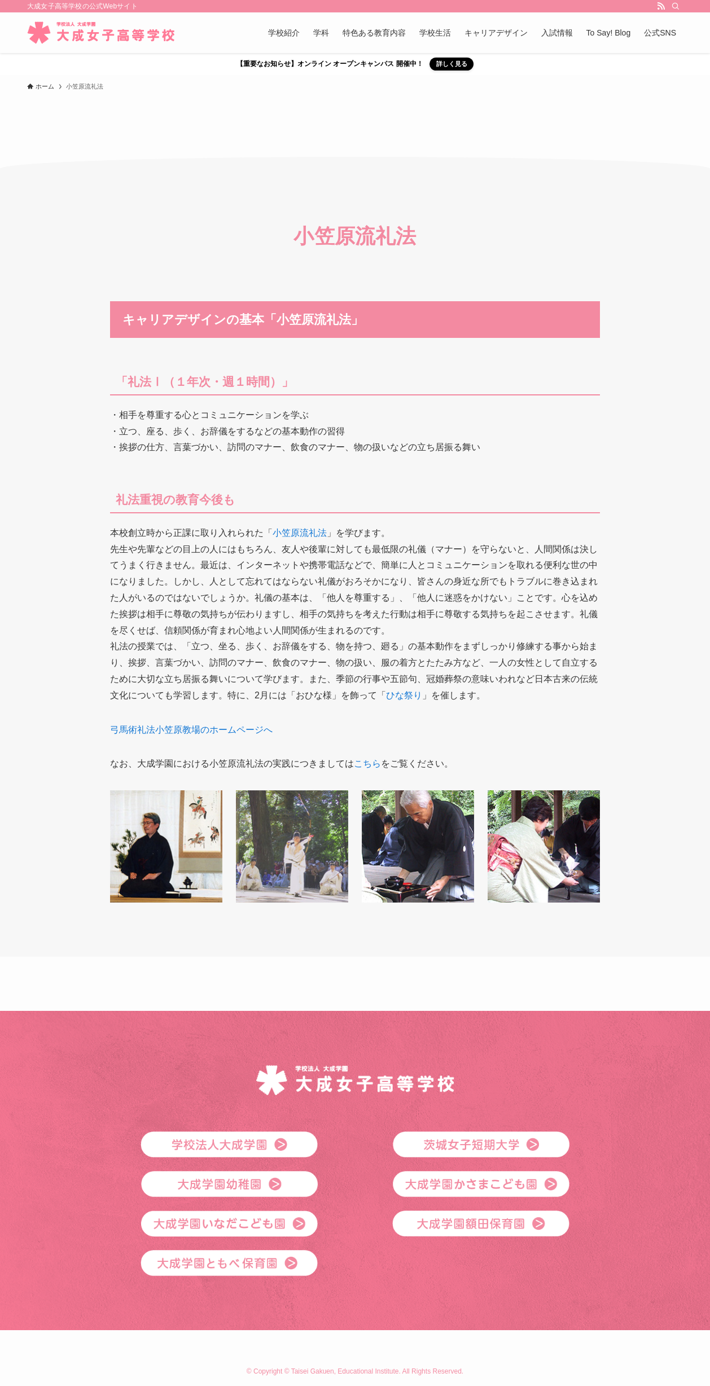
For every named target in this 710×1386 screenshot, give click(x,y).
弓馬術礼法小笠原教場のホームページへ (191, 729)
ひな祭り (404, 695)
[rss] (661, 6)
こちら (367, 763)
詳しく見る (451, 63)
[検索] (675, 6)
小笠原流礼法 (300, 533)
